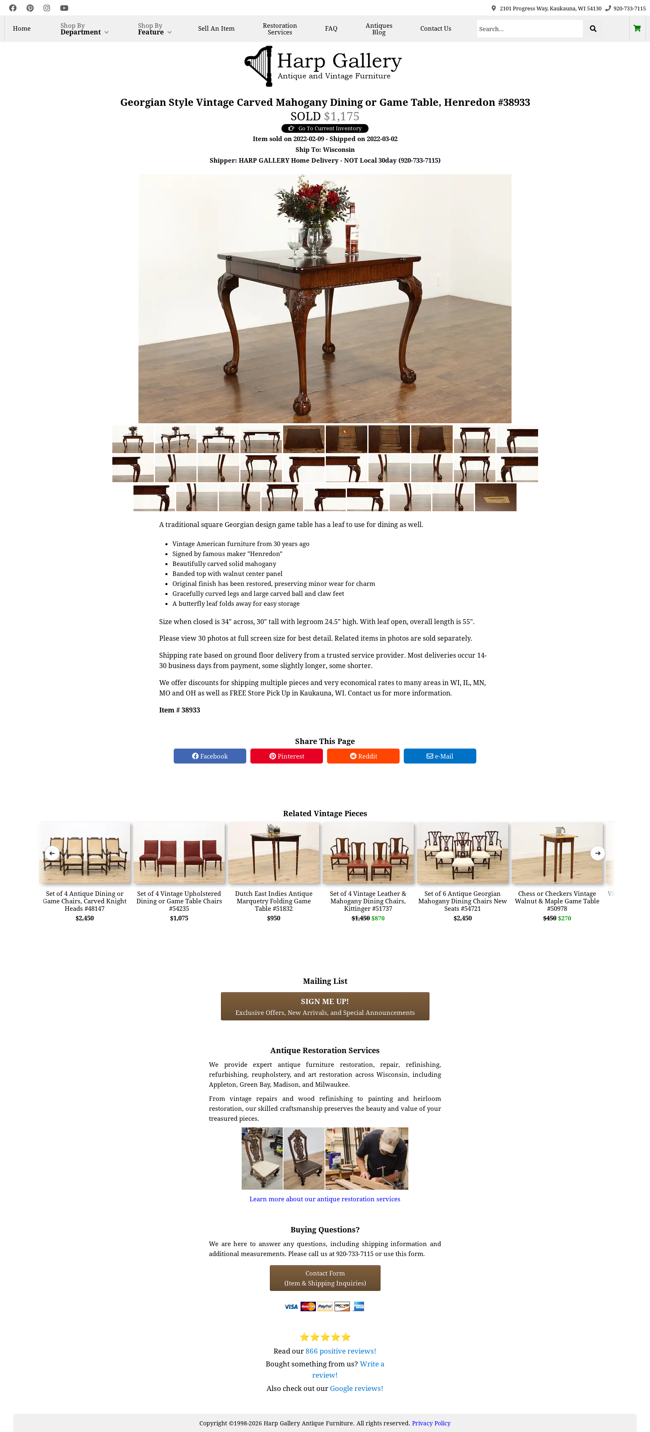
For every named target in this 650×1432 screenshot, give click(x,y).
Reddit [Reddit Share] (363, 756)
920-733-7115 (630, 8)
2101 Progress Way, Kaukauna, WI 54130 (550, 8)
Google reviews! (356, 1388)
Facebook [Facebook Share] (210, 756)
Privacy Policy (431, 1423)
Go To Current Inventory (325, 128)
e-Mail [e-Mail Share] (440, 756)
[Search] (530, 28)
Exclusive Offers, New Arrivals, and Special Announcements (325, 1006)
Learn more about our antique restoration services (325, 1199)
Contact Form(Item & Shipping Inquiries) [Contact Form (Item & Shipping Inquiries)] (325, 1278)
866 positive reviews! (341, 1351)
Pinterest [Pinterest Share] (286, 756)
